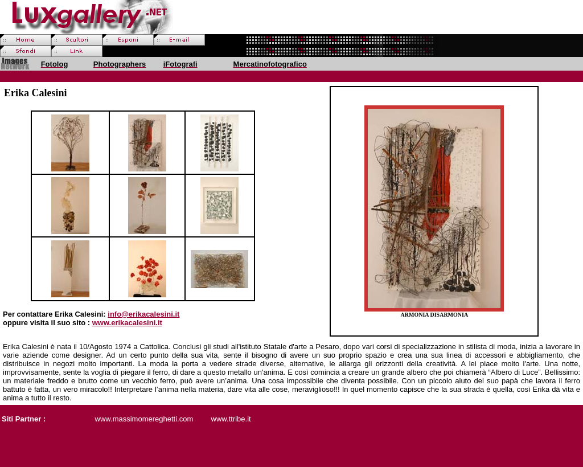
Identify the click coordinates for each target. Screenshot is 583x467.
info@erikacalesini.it (143, 314)
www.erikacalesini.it (127, 322)
